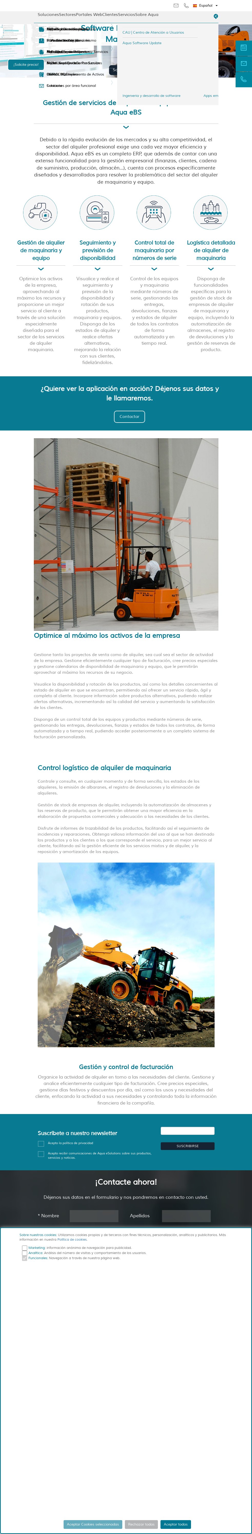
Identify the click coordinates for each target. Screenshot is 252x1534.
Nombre (48, 1216)
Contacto (50, 85)
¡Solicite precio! (26, 64)
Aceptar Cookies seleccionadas (93, 1524)
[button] (205, 6)
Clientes (110, 14)
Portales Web (89, 14)
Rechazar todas (141, 1524)
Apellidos (140, 1216)
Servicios (126, 14)
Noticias (49, 51)
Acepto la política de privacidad (70, 1143)
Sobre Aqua (146, 14)
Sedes (48, 63)
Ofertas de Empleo (58, 74)
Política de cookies (72, 1240)
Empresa (50, 29)
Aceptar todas (176, 1524)
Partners (50, 40)
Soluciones (48, 14)
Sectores (67, 14)
